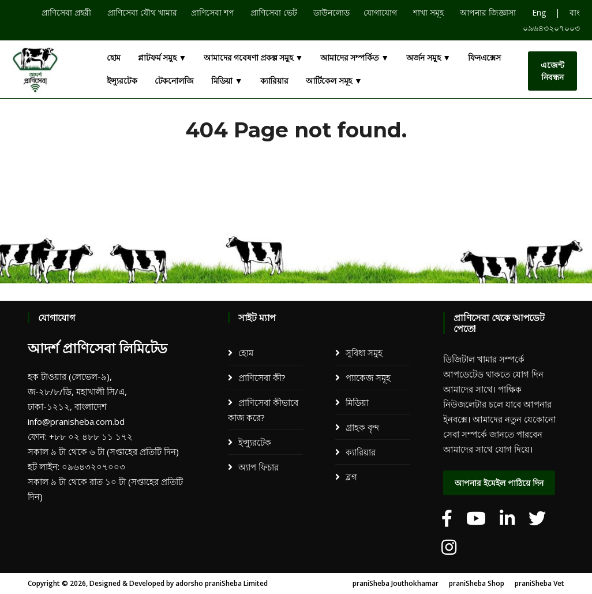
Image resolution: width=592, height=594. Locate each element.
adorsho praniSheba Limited (221, 583)
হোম (114, 58)
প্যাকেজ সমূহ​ (368, 377)
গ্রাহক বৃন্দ (362, 427)
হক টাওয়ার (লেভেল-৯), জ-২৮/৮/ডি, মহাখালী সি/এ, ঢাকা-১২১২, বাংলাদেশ (77, 391)
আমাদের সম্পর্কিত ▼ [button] (354, 58)
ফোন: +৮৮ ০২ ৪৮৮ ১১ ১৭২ (80, 436)
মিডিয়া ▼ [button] (227, 81)
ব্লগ (351, 477)
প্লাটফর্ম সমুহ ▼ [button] (162, 58)
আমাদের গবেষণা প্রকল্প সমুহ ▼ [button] (253, 58)
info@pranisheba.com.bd (76, 421)
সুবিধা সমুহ (364, 352)
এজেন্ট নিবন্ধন (552, 71)
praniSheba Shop (476, 583)
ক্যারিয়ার (274, 81)
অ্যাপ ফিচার (258, 467)
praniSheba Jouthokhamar (396, 583)
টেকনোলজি (174, 81)
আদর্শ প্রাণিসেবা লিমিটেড (97, 348)
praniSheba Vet (539, 583)
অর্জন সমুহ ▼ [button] (428, 58)
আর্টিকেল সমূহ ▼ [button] (334, 81)
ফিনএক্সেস (484, 58)
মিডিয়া (357, 402)
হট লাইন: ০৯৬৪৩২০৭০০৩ (76, 466)
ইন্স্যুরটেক (122, 81)
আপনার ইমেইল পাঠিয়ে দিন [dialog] (499, 483)
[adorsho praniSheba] (447, 518)
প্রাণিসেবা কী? (262, 377)
